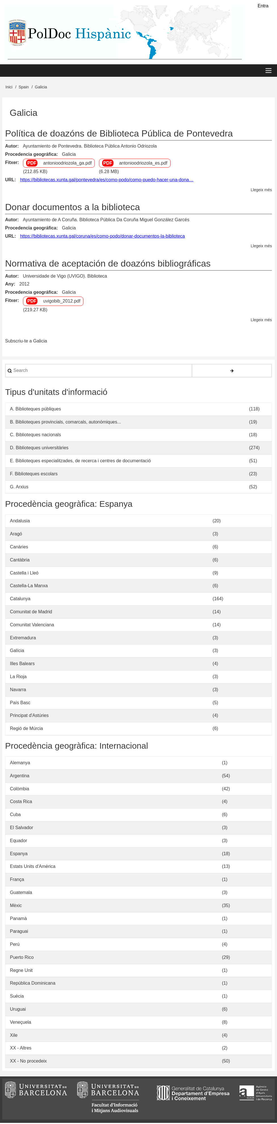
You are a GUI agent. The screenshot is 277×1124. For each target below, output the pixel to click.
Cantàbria (20, 560)
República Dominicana (32, 984)
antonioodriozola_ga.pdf (67, 163)
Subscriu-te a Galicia (26, 342)
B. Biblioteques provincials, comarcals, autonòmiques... (65, 422)
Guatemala (21, 893)
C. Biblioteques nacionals (35, 435)
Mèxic (16, 906)
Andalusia (20, 522)
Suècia (17, 997)
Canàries (19, 548)
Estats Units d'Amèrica (32, 867)
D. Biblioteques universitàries (39, 448)
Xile (14, 1036)
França (17, 880)
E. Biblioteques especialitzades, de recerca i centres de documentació (80, 461)
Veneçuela (20, 1023)
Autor (11, 147)
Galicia (69, 155)
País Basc (20, 703)
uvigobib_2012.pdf (61, 302)
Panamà (18, 919)
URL (9, 180)
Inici (8, 88)
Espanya (19, 854)
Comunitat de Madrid (31, 612)
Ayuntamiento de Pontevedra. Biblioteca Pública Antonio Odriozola (90, 147)
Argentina (20, 776)
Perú (15, 945)
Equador (18, 841)
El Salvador (21, 828)
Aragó (16, 535)
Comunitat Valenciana (32, 625)
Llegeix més (261, 190)
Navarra (18, 690)
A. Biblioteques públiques (35, 409)
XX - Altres (21, 1049)
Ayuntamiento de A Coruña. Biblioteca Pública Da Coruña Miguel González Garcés (106, 220)
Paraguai (19, 932)
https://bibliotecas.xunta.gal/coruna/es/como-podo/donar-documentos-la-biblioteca (102, 237)
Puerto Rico (22, 958)
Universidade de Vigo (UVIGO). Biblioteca (65, 276)
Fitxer (11, 163)
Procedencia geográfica (30, 155)
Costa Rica (21, 802)
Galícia (17, 651)
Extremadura (23, 638)
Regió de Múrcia (26, 729)
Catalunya (20, 599)
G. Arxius (19, 487)
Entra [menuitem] (263, 5)
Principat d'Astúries (29, 716)
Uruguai (18, 1010)
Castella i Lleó (24, 573)
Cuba (15, 815)
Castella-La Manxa (29, 586)
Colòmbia (19, 789)
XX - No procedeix (28, 1062)
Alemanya (20, 763)
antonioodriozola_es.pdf (143, 163)
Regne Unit (21, 971)
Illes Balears (22, 664)
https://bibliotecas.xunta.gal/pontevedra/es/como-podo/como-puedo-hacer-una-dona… (107, 180)
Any (9, 285)
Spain (23, 88)
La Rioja (18, 677)
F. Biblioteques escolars (34, 474)
